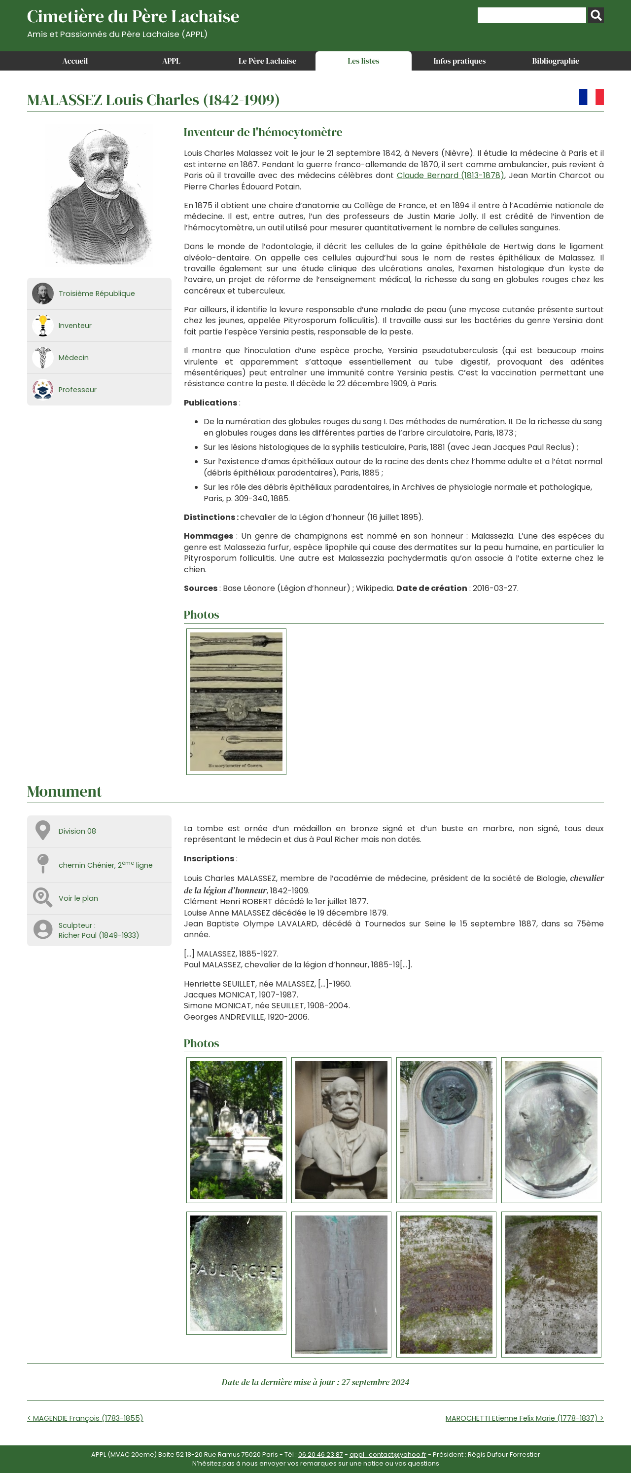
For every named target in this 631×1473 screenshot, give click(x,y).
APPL (171, 60)
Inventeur (75, 326)
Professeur (78, 390)
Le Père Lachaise (267, 60)
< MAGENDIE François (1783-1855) (85, 1418)
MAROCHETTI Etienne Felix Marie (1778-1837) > (525, 1418)
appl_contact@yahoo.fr (388, 1454)
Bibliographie (555, 60)
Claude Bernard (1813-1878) (451, 175)
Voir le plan (78, 898)
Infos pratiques (459, 60)
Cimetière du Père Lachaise (133, 21)
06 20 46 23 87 (320, 1454)
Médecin (74, 358)
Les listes (363, 60)
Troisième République (97, 293)
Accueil (75, 60)
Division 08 (77, 831)
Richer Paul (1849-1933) (99, 935)
